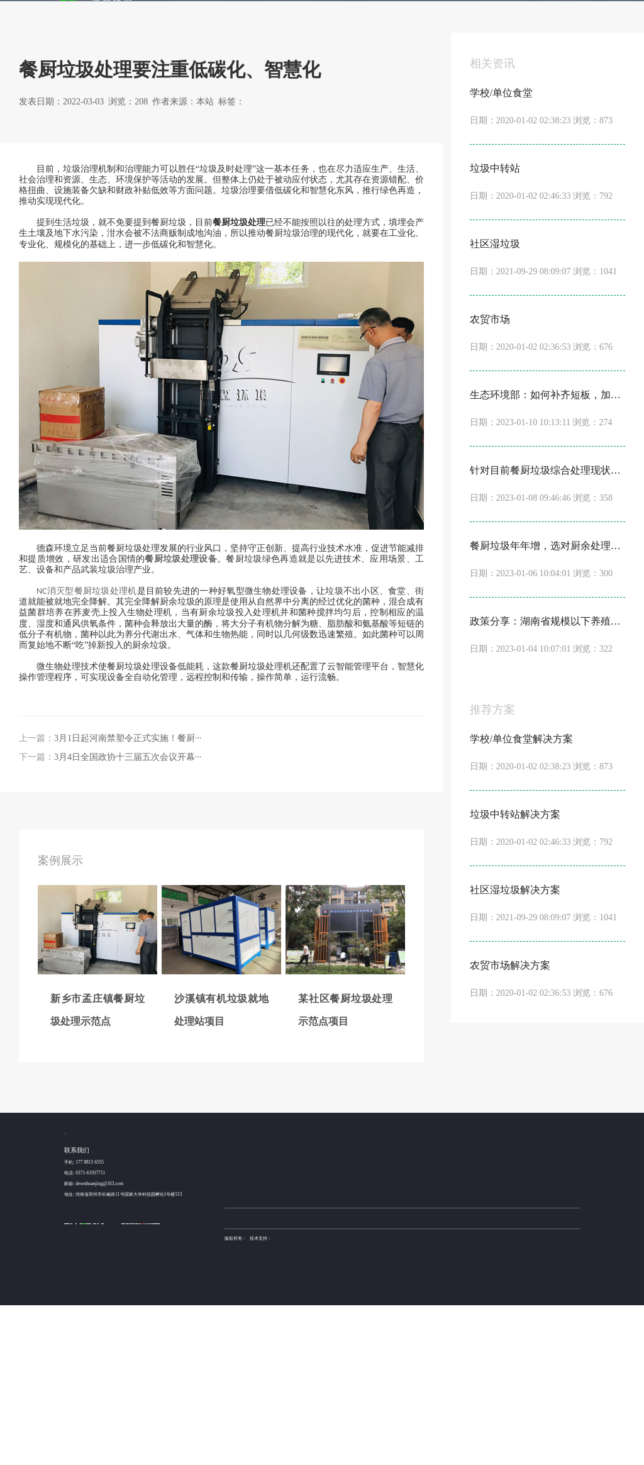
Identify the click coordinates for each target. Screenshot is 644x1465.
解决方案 (325, 13)
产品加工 (434, 1342)
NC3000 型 (353, 1317)
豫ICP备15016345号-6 (408, 1398)
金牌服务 (446, 13)
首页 (255, 13)
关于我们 (526, 13)
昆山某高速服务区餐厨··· (248, 1354)
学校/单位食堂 (307, 1317)
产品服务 (365, 13)
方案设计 (434, 1329)
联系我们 (566, 13)
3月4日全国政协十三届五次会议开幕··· (128, 915)
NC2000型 (353, 1329)
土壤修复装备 (404, 1377)
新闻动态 (486, 13)
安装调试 (434, 1354)
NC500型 (352, 1354)
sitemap (253, 1408)
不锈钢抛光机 (376, 1377)
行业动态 (116, 118)
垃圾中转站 (305, 1329)
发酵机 (402, 13)
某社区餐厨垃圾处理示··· (248, 1342)
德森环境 (284, 1377)
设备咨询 (434, 1317)
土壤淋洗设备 (261, 1377)
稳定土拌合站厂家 (344, 1377)
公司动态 (478, 1317)
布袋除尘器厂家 (309, 1377)
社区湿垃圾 (305, 1342)
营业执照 (233, 1408)
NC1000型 (353, 1342)
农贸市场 (302, 1354)
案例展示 (285, 13)
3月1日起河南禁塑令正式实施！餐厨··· (128, 896)
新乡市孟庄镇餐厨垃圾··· (248, 1317)
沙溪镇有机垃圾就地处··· (248, 1329)
